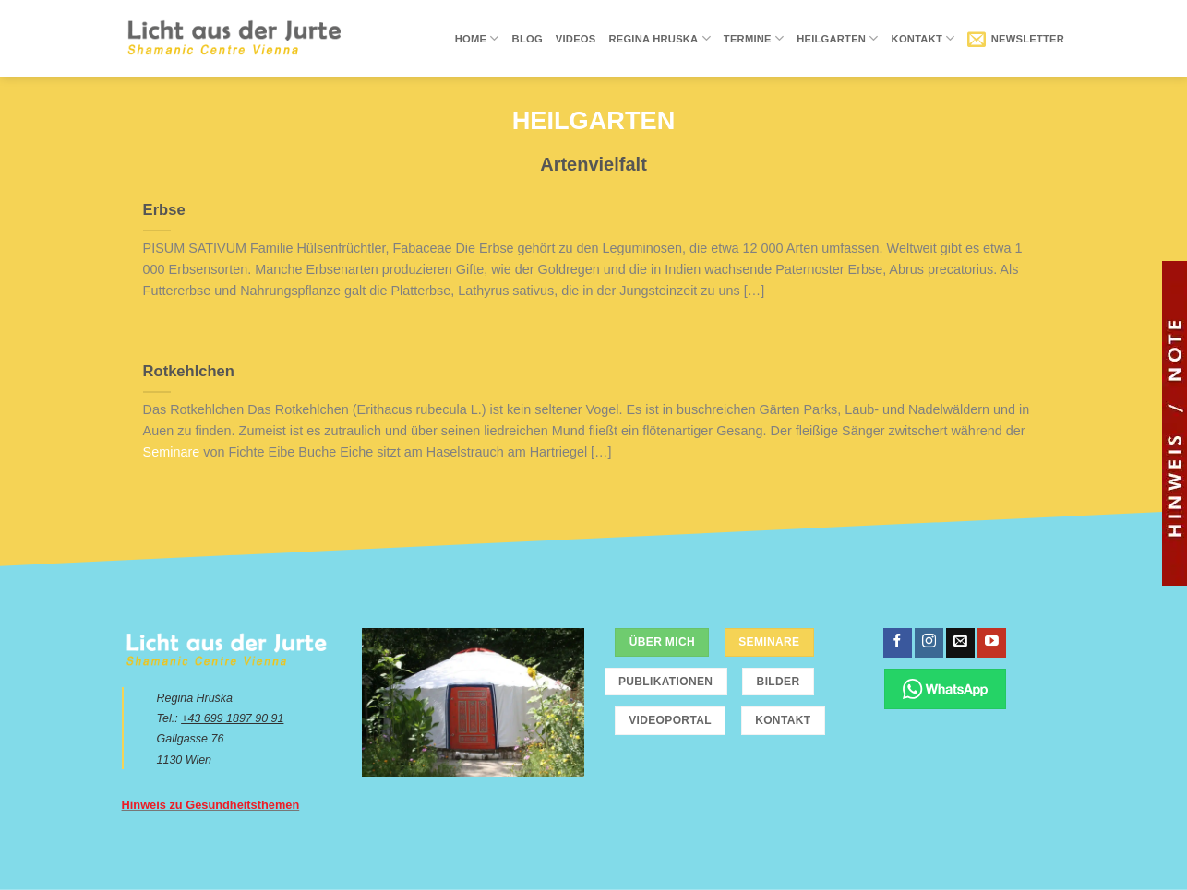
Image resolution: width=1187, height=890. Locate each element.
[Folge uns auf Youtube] (991, 643)
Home (477, 38)
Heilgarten (837, 38)
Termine (754, 38)
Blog (527, 38)
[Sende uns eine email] (960, 643)
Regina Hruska (659, 38)
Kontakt (923, 38)
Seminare (171, 452)
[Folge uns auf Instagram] (929, 643)
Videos (576, 38)
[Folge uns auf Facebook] (897, 643)
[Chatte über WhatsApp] (945, 688)
